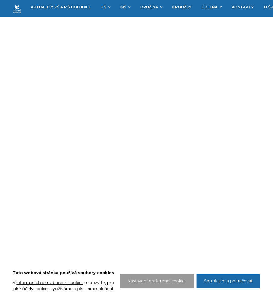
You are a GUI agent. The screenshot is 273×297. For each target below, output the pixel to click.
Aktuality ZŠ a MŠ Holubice (61, 7)
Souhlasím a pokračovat (228, 281)
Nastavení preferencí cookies (156, 281)
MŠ (123, 7)
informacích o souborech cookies (49, 282)
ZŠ (103, 7)
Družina (149, 7)
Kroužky (181, 7)
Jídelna (210, 7)
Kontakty (243, 7)
